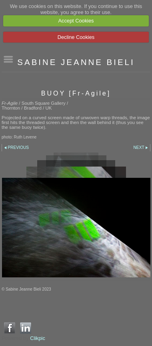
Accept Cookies (76, 21)
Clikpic (37, 338)
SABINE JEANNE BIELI (75, 62)
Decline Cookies (76, 37)
